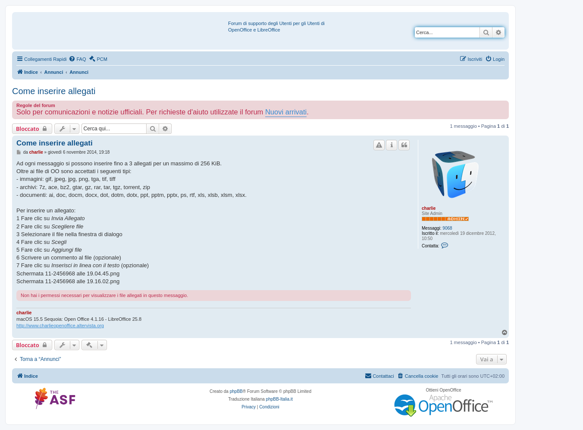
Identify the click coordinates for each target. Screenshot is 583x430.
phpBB (236, 391)
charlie (429, 208)
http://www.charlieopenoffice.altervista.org (60, 325)
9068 (447, 228)
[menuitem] (77, 59)
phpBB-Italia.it (279, 399)
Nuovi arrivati (286, 112)
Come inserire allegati (53, 91)
